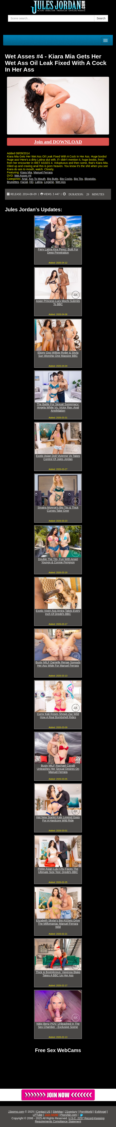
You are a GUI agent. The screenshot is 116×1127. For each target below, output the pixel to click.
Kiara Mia (26, 172)
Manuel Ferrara (43, 172)
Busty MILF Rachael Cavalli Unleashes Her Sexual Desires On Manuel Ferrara (58, 769)
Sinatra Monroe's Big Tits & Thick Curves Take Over (58, 509)
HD (31, 182)
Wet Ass (60, 182)
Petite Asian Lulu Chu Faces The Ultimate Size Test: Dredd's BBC (58, 870)
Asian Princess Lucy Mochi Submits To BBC (58, 302)
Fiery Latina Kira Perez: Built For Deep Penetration (58, 251)
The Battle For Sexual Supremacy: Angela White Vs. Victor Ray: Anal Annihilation (58, 407)
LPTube (38, 1114)
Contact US (43, 1111)
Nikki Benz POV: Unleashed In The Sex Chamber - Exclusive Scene (57, 1025)
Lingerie (49, 182)
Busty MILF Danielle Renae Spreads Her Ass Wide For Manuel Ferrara (58, 664)
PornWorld (86, 1111)
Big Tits (78, 178)
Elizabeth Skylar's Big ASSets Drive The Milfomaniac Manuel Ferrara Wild (58, 923)
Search (101, 18)
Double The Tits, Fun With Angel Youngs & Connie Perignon (58, 561)
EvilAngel (100, 1111)
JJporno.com (16, 1111)
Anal (24, 178)
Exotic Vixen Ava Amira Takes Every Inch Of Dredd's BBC (58, 612)
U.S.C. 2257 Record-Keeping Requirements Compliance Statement (69, 1120)
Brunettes (13, 182)
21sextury (71, 1111)
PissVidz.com (68, 1114)
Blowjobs (90, 178)
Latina (39, 182)
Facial (24, 182)
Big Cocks (66, 178)
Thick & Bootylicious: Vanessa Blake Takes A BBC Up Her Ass (58, 974)
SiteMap (58, 1111)
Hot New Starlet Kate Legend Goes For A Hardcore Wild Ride (58, 819)
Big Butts (52, 178)
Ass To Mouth (37, 178)
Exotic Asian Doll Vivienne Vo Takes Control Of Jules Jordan (58, 457)
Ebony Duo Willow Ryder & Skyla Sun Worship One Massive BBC (58, 354)
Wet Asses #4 (22, 175)
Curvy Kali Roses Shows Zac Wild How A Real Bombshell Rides (58, 715)
